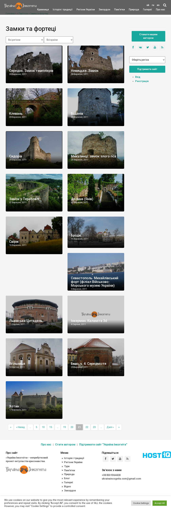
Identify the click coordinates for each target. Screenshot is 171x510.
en (158, 5)
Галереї (147, 9)
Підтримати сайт (147, 69)
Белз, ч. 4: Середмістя (88, 364)
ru (153, 5)
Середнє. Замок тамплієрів (31, 71)
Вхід (137, 77)
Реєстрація (142, 81)
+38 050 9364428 (111, 475)
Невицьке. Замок (85, 71)
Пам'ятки (117, 9)
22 (87, 427)
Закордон (101, 9)
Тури (67, 466)
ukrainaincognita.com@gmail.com (121, 478)
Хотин (14, 406)
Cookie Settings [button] (141, 503)
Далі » (110, 427)
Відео (67, 486)
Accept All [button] (160, 503)
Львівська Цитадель (26, 321)
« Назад (20, 427)
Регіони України (81, 9)
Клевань (16, 113)
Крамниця (43, 9)
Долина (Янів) (82, 199)
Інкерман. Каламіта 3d (89, 321)
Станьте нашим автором (148, 36)
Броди (76, 235)
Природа (131, 9)
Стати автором (65, 444)
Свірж (14, 242)
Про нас (160, 9)
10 (43, 427)
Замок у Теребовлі (24, 199)
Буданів (77, 113)
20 (72, 427)
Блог (67, 478)
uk (148, 5)
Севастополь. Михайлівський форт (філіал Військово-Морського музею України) (94, 282)
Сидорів (15, 156)
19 (64, 427)
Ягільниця (17, 364)
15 (50, 427)
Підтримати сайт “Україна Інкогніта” (103, 444)
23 (94, 427)
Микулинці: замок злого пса (93, 156)
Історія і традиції (58, 9)
